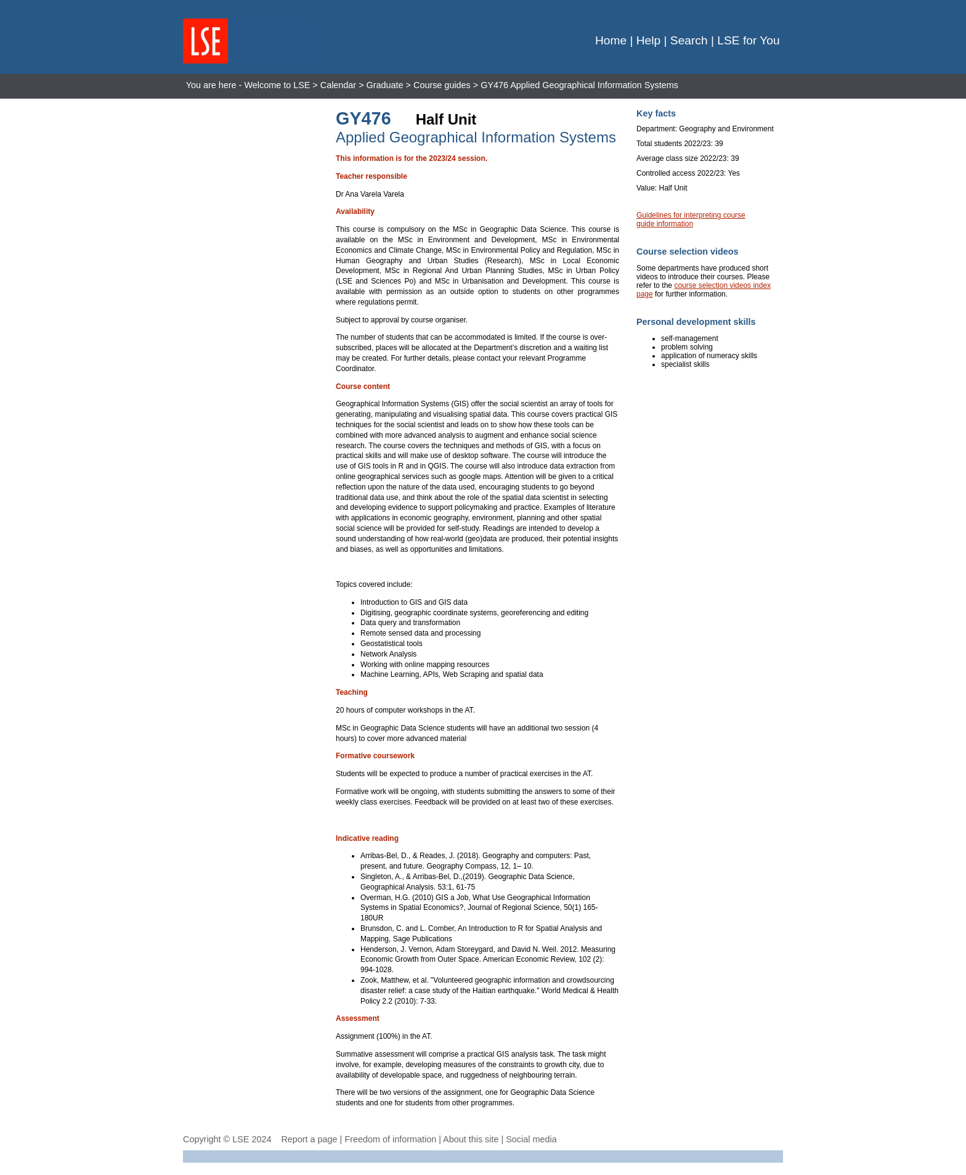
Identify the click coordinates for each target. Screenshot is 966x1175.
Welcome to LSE (277, 85)
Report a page (309, 1139)
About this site (470, 1139)
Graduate (385, 85)
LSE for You (748, 40)
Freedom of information (390, 1139)
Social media (531, 1139)
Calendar (338, 85)
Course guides (442, 85)
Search (689, 40)
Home (611, 40)
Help (648, 40)
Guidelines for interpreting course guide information (690, 219)
